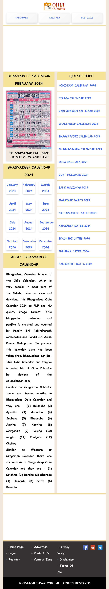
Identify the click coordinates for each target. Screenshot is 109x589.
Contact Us (41, 553)
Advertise (40, 547)
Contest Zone (43, 559)
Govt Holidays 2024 (73, 174)
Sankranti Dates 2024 (75, 264)
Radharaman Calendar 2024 (79, 111)
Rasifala (54, 17)
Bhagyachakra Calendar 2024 (80, 149)
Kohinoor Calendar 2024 (77, 85)
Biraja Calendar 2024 (75, 98)
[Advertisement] (54, 49)
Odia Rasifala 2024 (73, 162)
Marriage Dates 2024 (74, 200)
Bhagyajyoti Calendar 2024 (79, 136)
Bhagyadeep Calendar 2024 (78, 123)
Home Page (16, 547)
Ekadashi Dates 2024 (74, 238)
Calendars (21, 17)
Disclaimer (67, 559)
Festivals (87, 17)
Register (14, 559)
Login (12, 553)
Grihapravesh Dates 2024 (78, 213)
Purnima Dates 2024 (74, 251)
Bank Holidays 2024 (73, 187)
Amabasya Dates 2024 (75, 225)
